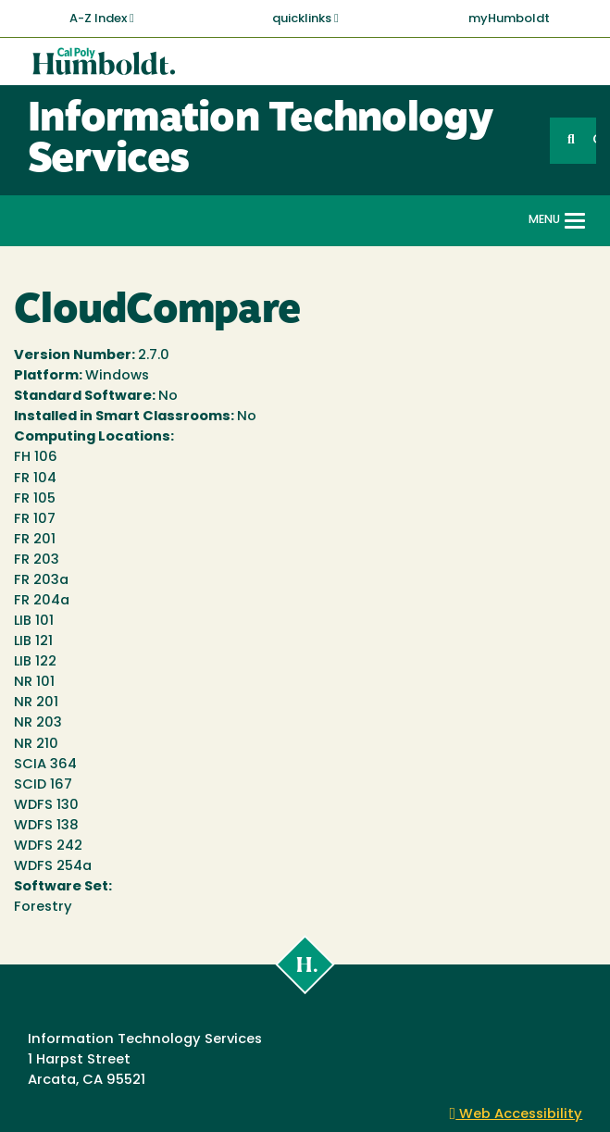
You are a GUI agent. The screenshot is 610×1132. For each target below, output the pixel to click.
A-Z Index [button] (101, 18)
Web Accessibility (516, 1115)
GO (594, 140)
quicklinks (305, 18)
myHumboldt (509, 19)
